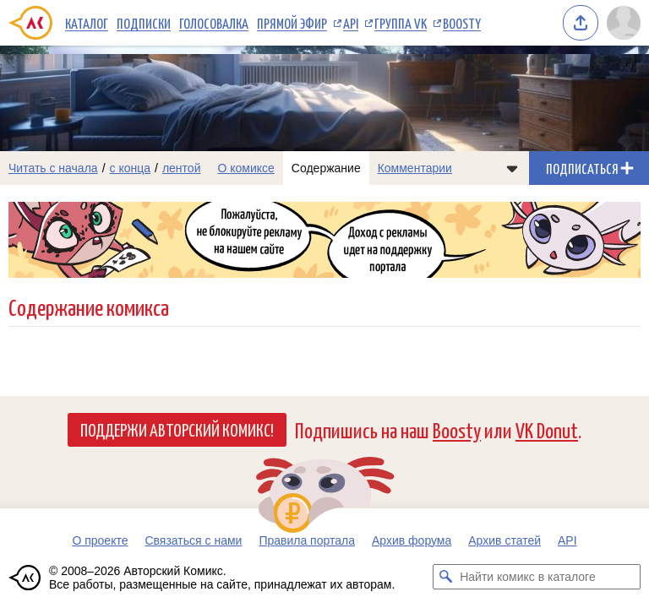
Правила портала (307, 540)
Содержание (326, 168)
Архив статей (504, 540)
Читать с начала (53, 168)
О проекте (100, 540)
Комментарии (415, 168)
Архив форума (411, 540)
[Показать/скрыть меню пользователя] (623, 23)
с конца (130, 168)
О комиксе (245, 168)
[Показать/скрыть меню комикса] (512, 168)
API (350, 23)
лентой (181, 168)
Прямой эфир (292, 23)
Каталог (86, 23)
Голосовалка (213, 23)
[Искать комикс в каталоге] (445, 577)
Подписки (144, 23)
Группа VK (400, 23)
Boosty (462, 23)
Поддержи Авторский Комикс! (177, 429)
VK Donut (546, 429)
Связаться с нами (193, 540)
